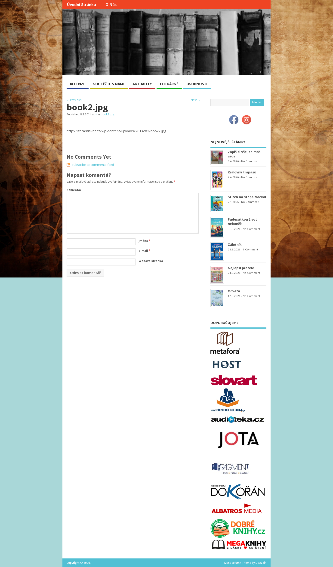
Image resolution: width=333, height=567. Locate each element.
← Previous (74, 100)
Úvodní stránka (81, 4)
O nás (111, 4)
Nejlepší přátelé (241, 268)
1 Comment (250, 249)
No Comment (250, 161)
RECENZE (77, 83)
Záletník (235, 244)
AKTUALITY (142, 83)
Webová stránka (151, 261)
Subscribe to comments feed (93, 165)
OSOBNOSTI (196, 83)
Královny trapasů (242, 172)
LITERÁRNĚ (169, 83)
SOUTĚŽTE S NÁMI (108, 83)
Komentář (74, 190)
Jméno (144, 241)
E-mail (144, 251)
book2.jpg (107, 114)
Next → (195, 100)
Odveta (234, 291)
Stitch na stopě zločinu (247, 197)
